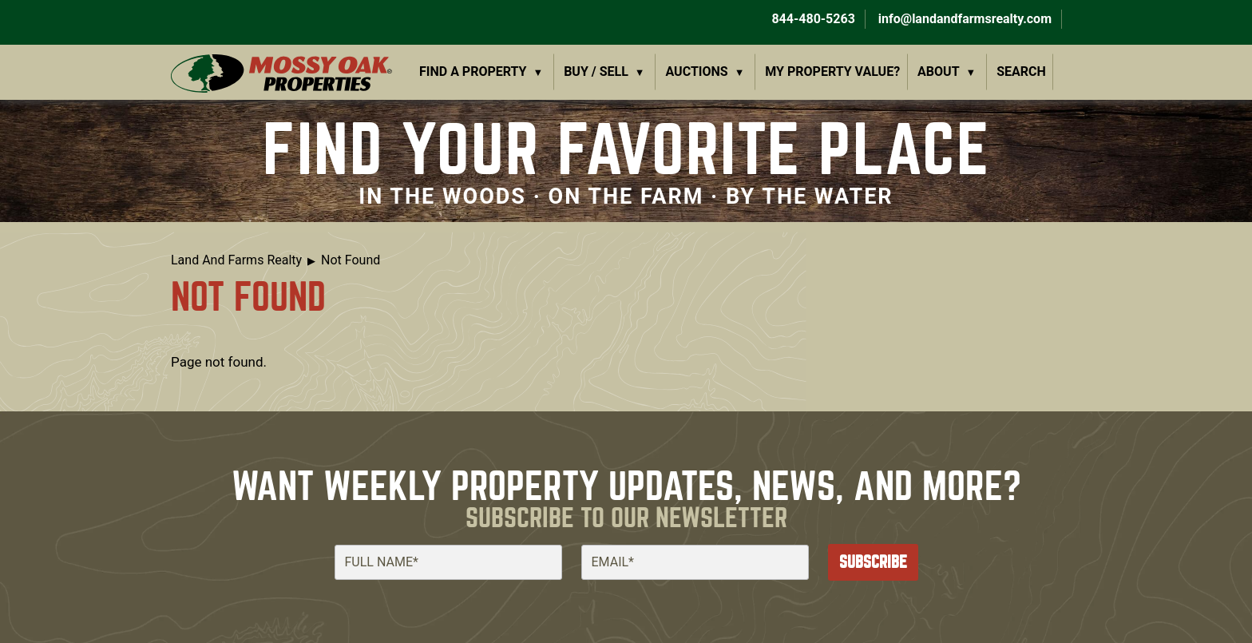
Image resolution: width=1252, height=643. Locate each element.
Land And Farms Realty (236, 260)
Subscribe (873, 562)
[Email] (695, 562)
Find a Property (473, 71)
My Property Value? (832, 71)
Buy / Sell (596, 71)
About (938, 71)
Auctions (697, 71)
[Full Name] (448, 562)
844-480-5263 (811, 18)
